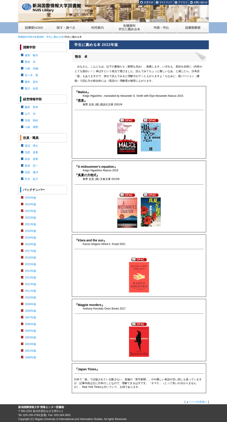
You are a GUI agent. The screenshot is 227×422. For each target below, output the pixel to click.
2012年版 (30, 284)
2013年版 (30, 277)
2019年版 (30, 237)
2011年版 (30, 290)
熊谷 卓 (30, 61)
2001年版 (30, 350)
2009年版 (30, 304)
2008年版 (30, 310)
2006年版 (30, 324)
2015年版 (30, 264)
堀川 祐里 (31, 88)
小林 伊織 (31, 68)
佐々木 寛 (31, 75)
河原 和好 (31, 120)
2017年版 (30, 250)
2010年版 (30, 297)
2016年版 (30, 257)
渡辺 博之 (31, 145)
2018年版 (30, 244)
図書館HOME (25, 36)
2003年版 (30, 344)
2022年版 (30, 217)
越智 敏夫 (31, 55)
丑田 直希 (31, 152)
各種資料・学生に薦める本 (48, 36)
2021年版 (30, 224)
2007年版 (30, 317)
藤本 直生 (31, 81)
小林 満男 (31, 127)
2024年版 (30, 204)
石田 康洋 (31, 172)
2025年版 (30, 197)
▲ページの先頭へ (196, 401)
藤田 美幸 (31, 107)
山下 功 (30, 113)
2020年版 (30, 231)
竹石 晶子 (31, 179)
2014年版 (30, 270)
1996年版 (30, 357)
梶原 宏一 (31, 165)
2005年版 (30, 330)
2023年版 (30, 211)
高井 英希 (31, 159)
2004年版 (30, 337)
